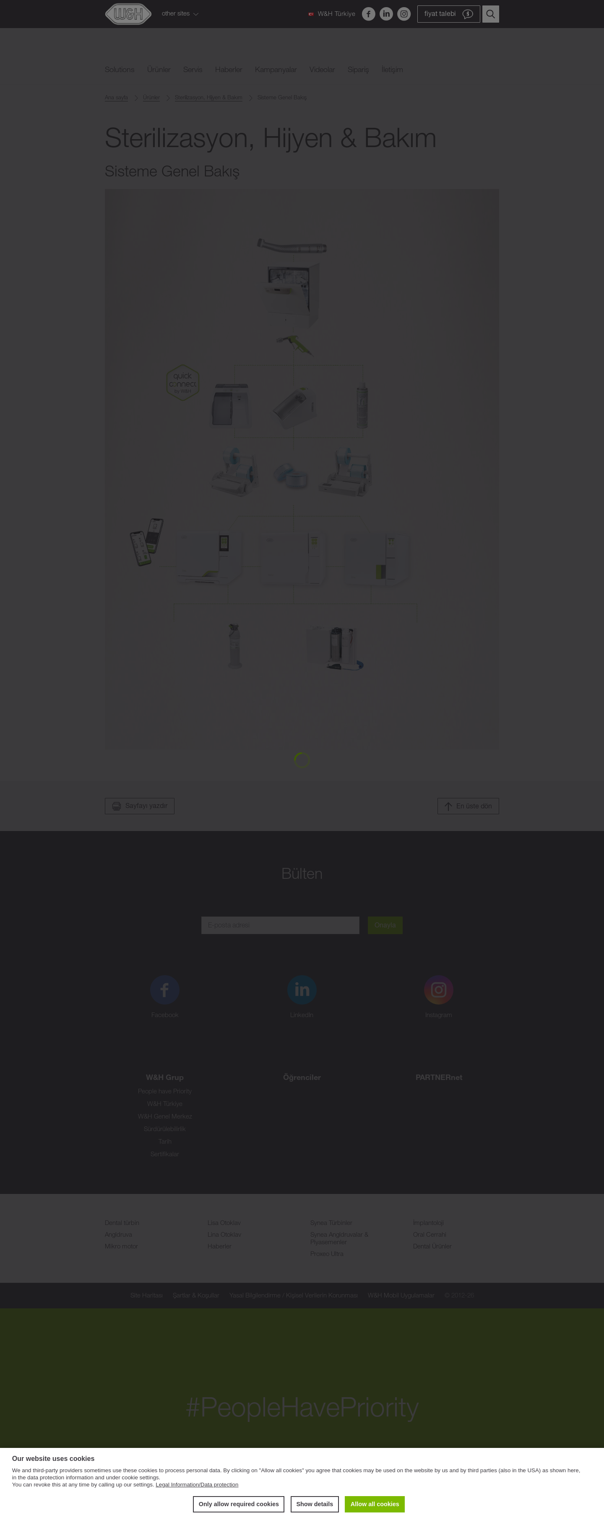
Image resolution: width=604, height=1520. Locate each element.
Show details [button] (314, 1504)
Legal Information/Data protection (197, 1484)
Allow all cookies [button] (375, 1504)
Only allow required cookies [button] (239, 1504)
